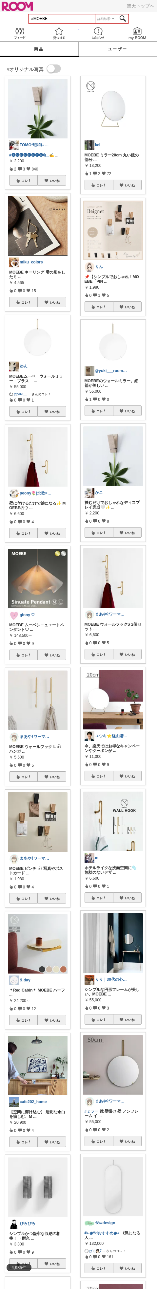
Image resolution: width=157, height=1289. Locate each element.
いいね (55, 180)
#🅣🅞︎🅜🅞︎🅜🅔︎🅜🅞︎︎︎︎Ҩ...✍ (31, 155)
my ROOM (137, 33)
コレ (26, 180)
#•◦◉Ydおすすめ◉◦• (102, 1233)
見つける (59, 33)
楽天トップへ (140, 6)
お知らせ (98, 33)
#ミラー (92, 1111)
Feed (19, 33)
